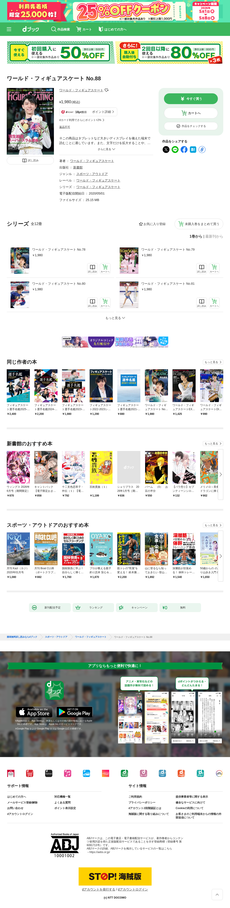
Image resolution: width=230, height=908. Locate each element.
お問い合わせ (15, 808)
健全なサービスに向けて (190, 802)
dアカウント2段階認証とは (144, 808)
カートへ (194, 113)
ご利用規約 (135, 796)
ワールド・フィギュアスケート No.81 (168, 283)
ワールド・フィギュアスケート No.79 (168, 249)
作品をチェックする (194, 126)
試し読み (33, 160)
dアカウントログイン (20, 814)
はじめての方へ (16, 796)
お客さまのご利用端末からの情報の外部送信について (198, 815)
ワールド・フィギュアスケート (81, 90)
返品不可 (64, 127)
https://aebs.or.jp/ (99, 852)
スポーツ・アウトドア (92, 174)
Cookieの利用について (189, 808)
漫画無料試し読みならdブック (22, 637)
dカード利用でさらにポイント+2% (80, 120)
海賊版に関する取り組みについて (148, 814)
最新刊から (214, 236)
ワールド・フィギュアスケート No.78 (58, 249)
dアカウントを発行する (98, 889)
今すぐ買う (194, 99)
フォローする (106, 90)
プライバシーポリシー (141, 802)
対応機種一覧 (62, 796)
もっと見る (211, 362)
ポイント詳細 (101, 112)
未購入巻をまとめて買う (202, 224)
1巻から (196, 236)
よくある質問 (62, 802)
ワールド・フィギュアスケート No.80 (58, 283)
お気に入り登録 (155, 224)
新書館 (78, 167)
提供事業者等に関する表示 (192, 796)
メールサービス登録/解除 (22, 802)
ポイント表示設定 (65, 808)
